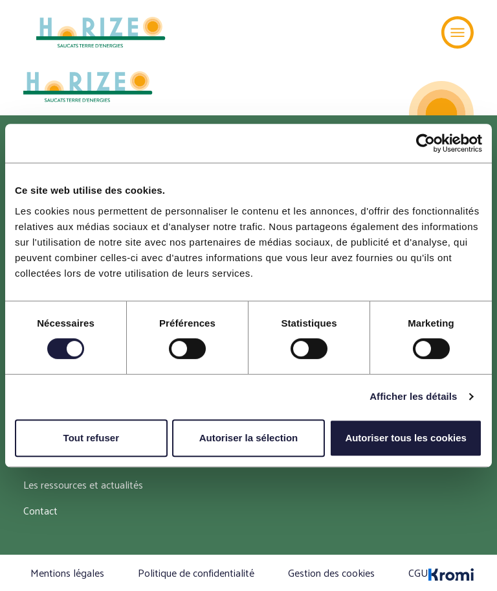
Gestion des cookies (331, 572)
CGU (418, 572)
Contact (40, 510)
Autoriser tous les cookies (406, 437)
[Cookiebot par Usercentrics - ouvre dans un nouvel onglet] (425, 143)
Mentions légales (67, 572)
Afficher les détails (413, 396)
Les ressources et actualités (83, 484)
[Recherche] (417, 32)
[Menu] (457, 32)
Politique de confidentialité (196, 572)
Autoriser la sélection (248, 437)
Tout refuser (91, 437)
